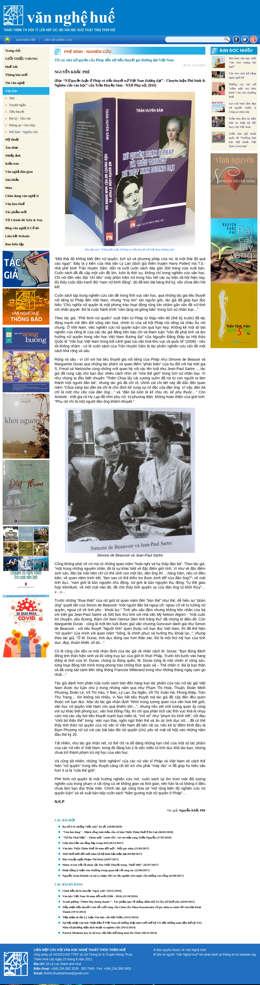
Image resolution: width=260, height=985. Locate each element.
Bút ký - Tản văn (20, 118)
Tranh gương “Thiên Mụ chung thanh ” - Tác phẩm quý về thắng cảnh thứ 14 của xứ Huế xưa (120, 901)
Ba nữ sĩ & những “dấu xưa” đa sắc (84, 826)
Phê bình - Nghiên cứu (23, 132)
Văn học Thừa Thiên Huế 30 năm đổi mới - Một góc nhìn (97, 848)
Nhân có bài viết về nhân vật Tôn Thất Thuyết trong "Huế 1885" (102, 864)
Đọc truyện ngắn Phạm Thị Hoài (82, 859)
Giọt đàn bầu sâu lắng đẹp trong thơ (85, 842)
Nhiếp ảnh (13, 155)
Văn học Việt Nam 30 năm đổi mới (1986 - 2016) (92, 896)
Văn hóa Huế (14, 204)
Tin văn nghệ (14, 83)
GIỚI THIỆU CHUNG (21, 59)
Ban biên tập (25, 39)
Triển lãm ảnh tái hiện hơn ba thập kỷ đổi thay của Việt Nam (242, 122)
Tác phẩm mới (16, 212)
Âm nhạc (11, 147)
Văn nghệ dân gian (19, 172)
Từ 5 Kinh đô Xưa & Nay (24, 220)
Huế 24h (11, 67)
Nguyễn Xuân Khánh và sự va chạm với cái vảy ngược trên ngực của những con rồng (115, 875)
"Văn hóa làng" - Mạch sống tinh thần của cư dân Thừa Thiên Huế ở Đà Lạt (110, 832)
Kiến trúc (12, 164)
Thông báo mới (16, 75)
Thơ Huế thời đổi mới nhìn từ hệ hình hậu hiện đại (94, 853)
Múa (8, 188)
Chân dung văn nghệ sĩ (21, 196)
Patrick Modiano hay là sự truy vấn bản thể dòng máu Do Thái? (101, 932)
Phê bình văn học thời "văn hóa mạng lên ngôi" (242, 62)
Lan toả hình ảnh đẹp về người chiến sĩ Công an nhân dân (242, 107)
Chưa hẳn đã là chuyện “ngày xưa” (84, 890)
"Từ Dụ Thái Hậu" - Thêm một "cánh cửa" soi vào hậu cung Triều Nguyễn (109, 837)
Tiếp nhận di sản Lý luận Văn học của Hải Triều (92, 917)
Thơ (11, 98)
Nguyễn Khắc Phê (192, 810)
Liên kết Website (17, 236)
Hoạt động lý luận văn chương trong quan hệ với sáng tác (98, 870)
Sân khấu (12, 180)
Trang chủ (12, 50)
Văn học (11, 91)
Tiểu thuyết (16, 112)
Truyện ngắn (17, 105)
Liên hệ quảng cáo (58, 39)
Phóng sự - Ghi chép (22, 125)
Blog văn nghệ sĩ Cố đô (22, 228)
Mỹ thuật (12, 139)
